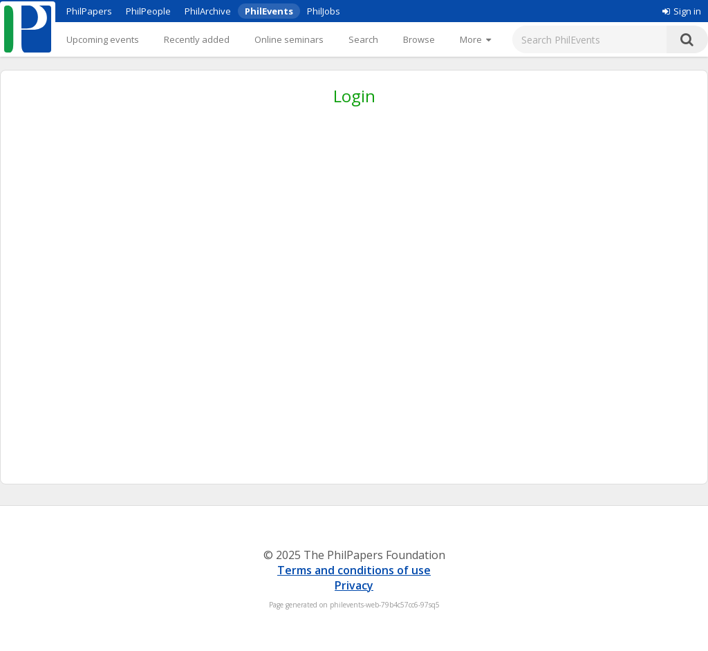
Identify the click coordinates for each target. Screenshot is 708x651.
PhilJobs (323, 11)
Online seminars (289, 39)
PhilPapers (89, 11)
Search (363, 39)
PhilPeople (148, 11)
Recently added (197, 39)
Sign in (681, 11)
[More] (475, 39)
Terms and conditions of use (354, 570)
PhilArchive (208, 11)
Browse (419, 39)
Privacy (354, 585)
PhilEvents (269, 11)
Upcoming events (102, 39)
